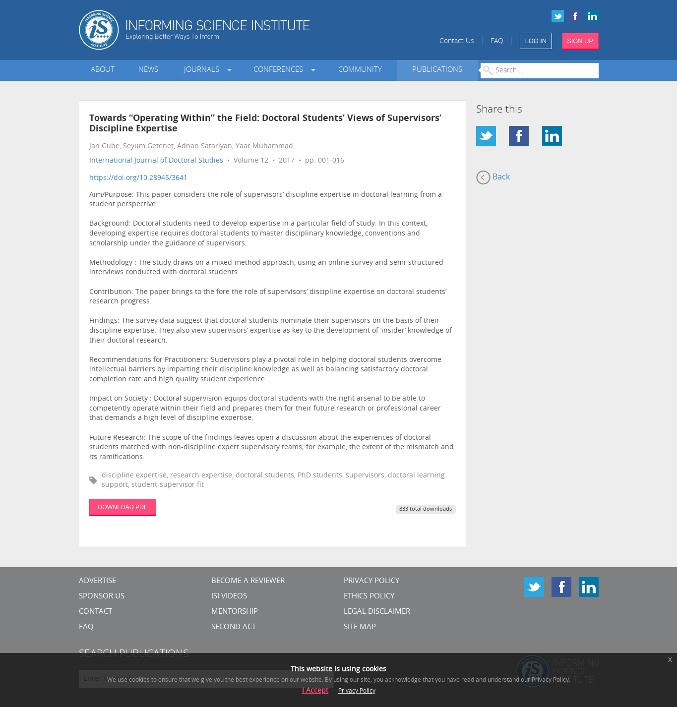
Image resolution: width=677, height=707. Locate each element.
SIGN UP (580, 41)
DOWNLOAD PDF (122, 507)
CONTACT (95, 612)
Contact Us (456, 41)
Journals (203, 70)
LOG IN (536, 41)
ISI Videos (229, 596)
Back (493, 177)
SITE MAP (360, 627)
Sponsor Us (101, 596)
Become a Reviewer (248, 581)
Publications (437, 70)
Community (360, 70)
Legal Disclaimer (377, 612)
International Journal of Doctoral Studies (156, 161)
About (103, 70)
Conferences (280, 70)
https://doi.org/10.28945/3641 (138, 178)
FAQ (497, 41)
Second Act (233, 627)
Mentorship (234, 612)
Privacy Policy (371, 581)
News (148, 70)
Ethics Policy (369, 596)
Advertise (97, 581)
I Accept (315, 691)
